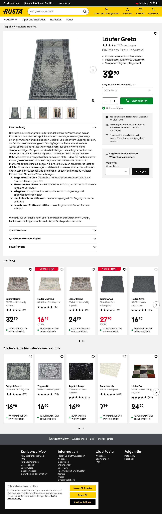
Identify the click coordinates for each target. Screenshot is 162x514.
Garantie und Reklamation (34, 474)
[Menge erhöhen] (114, 101)
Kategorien (65, 3)
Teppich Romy (81, 389)
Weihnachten (64, 464)
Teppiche (8, 26)
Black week (63, 461)
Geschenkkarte (28, 470)
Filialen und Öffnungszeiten (71, 455)
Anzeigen (140, 171)
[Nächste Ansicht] (93, 70)
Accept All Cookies (83, 488)
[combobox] (55, 11)
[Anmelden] (127, 11)
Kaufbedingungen (30, 461)
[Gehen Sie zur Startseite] (13, 11)
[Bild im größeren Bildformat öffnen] (93, 100)
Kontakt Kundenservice (32, 455)
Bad (92, 438)
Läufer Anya (112, 302)
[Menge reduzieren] (106, 101)
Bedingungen (102, 458)
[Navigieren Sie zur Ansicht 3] (43, 113)
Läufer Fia (143, 389)
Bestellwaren (27, 467)
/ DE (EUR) (147, 3)
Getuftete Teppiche (26, 26)
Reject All (82, 495)
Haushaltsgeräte (105, 438)
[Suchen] (85, 11)
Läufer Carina (18, 302)
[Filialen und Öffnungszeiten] (106, 11)
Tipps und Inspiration (34, 19)
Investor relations (66, 480)
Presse (61, 477)
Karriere (61, 474)
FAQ (23, 458)
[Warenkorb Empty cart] (153, 11)
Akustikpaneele (79, 438)
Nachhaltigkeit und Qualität (38, 3)
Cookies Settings (82, 502)
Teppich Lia (49, 388)
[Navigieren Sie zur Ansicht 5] (71, 113)
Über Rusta (63, 467)
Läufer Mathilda (49, 300)
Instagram (129, 455)
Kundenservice (11, 3)
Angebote (63, 458)
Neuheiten (56, 19)
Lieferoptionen (28, 464)
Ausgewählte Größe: (118, 84)
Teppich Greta (18, 388)
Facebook (129, 458)
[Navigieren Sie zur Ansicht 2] (29, 113)
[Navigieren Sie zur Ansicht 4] (57, 113)
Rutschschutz (112, 388)
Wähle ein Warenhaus (112, 164)
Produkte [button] (10, 19)
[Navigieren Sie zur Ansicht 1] (15, 113)
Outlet (69, 19)
